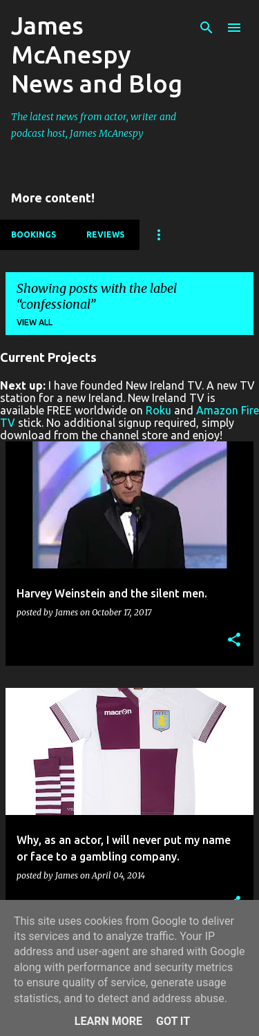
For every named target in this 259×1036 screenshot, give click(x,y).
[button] (234, 640)
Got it (173, 1021)
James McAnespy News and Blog (96, 54)
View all (34, 322)
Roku (158, 410)
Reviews (105, 234)
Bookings (33, 234)
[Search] (206, 27)
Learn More (108, 1021)
